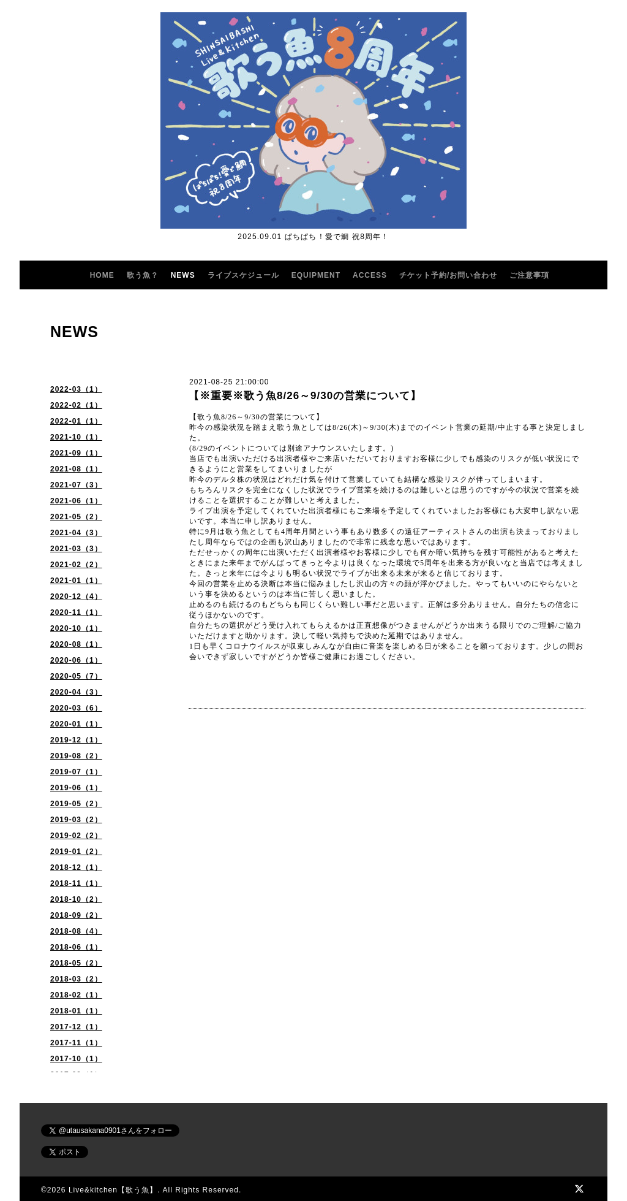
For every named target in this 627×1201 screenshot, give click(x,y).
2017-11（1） (76, 1043)
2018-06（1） (76, 947)
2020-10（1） (76, 628)
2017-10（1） (76, 1058)
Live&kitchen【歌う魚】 (113, 1190)
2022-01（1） (76, 421)
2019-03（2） (76, 819)
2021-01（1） (76, 580)
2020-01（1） (76, 724)
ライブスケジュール (243, 275)
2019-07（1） (76, 772)
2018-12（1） (76, 867)
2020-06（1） (76, 660)
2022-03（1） (76, 389)
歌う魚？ (143, 275)
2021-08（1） (76, 469)
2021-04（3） (76, 532)
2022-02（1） (76, 405)
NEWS (183, 275)
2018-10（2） (76, 899)
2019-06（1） (76, 788)
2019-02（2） (76, 835)
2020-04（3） (76, 692)
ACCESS (370, 275)
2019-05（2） (76, 803)
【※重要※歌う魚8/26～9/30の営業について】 (305, 396)
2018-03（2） (76, 979)
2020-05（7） (76, 676)
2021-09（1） (76, 453)
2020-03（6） (76, 708)
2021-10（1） (76, 437)
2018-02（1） (76, 995)
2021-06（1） (76, 501)
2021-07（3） (76, 485)
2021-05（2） (76, 517)
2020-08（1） (76, 644)
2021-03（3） (76, 548)
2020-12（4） (76, 596)
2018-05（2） (76, 963)
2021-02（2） (76, 564)
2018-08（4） (76, 931)
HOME (102, 275)
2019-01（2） (76, 851)
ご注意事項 (529, 275)
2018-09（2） (76, 915)
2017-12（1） (76, 1027)
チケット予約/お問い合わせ (448, 275)
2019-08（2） (76, 756)
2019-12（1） (76, 740)
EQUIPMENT (315, 275)
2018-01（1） (76, 1011)
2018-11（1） (76, 883)
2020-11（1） (76, 612)
